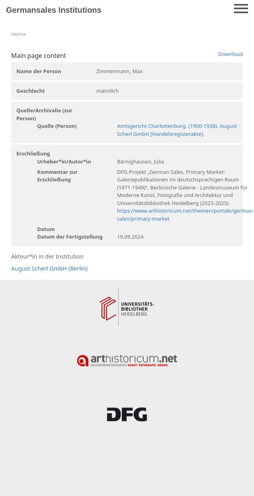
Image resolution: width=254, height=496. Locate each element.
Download (230, 54)
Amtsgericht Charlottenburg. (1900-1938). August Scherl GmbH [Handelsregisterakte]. (177, 129)
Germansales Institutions (53, 10)
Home (18, 34)
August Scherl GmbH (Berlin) (49, 268)
